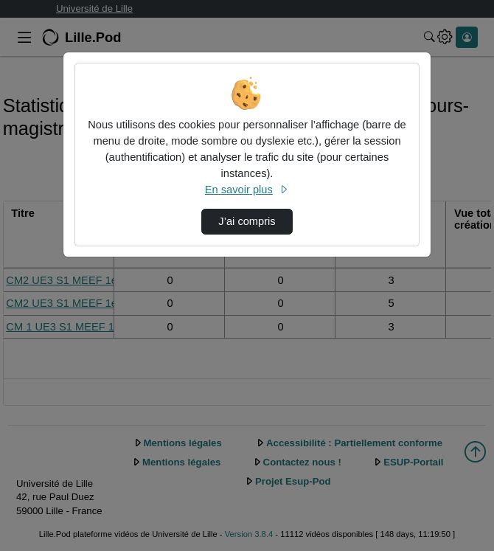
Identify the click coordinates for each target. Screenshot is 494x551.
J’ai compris (246, 221)
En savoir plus (247, 189)
